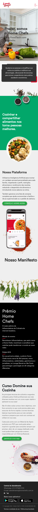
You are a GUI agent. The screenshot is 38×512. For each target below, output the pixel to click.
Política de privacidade (27, 509)
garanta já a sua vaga (11, 438)
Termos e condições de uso (12, 509)
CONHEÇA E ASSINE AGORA (14, 203)
